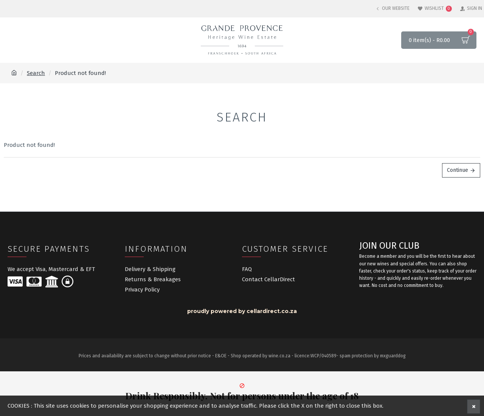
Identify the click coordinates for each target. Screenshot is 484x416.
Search (36, 73)
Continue (457, 170)
